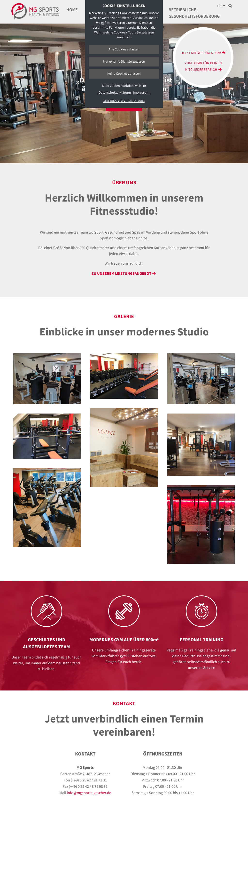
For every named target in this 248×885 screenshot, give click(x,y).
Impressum (141, 92)
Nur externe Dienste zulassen (124, 61)
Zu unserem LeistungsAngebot (121, 273)
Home (72, 10)
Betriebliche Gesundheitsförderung (194, 13)
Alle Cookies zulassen (124, 49)
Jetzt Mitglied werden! (201, 53)
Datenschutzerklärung (115, 92)
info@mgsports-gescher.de (89, 793)
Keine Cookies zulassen (124, 74)
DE (219, 6)
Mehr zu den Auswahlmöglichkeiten (124, 101)
